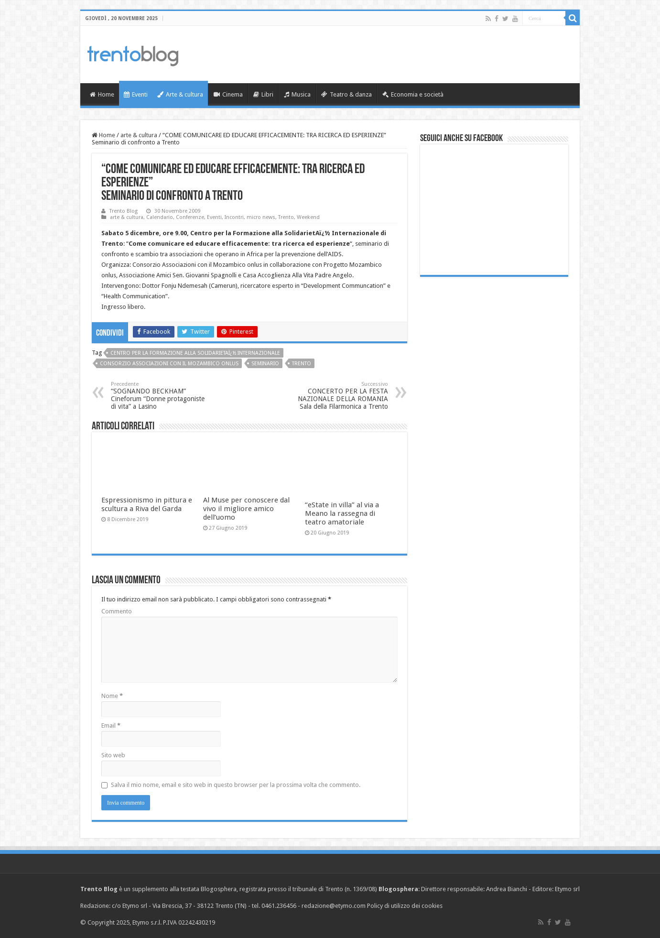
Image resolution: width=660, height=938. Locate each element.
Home (102, 94)
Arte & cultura (180, 94)
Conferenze (190, 217)
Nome (112, 695)
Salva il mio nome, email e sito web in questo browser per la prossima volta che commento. (235, 784)
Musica (297, 94)
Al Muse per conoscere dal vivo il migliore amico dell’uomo (246, 509)
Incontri (234, 217)
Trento (286, 217)
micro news (261, 217)
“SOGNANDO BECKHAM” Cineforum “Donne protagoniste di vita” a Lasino (160, 395)
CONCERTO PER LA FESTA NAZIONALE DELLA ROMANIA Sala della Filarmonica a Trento (339, 395)
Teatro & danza (346, 94)
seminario (265, 363)
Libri (263, 94)
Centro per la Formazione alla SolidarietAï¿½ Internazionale (195, 353)
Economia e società (413, 94)
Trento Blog (123, 211)
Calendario (159, 217)
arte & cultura (138, 135)
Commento (116, 611)
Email (110, 725)
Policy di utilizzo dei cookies (405, 905)
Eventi (136, 94)
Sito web (113, 755)
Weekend (308, 217)
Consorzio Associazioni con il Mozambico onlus (169, 363)
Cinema (228, 94)
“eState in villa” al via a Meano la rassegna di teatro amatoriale (342, 513)
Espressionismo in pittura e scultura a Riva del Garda (146, 504)
